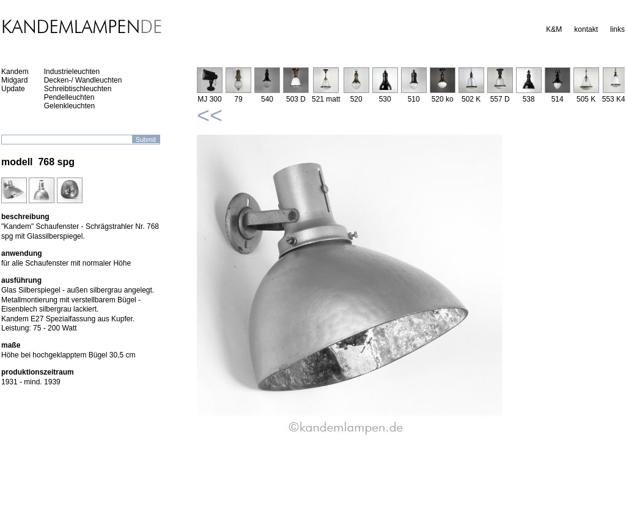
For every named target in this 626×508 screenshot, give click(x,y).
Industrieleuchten (72, 71)
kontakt (586, 29)
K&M (554, 29)
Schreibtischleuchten (78, 88)
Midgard (14, 80)
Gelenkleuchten (69, 106)
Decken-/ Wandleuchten (83, 80)
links (617, 29)
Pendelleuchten (69, 97)
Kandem (15, 71)
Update (13, 88)
